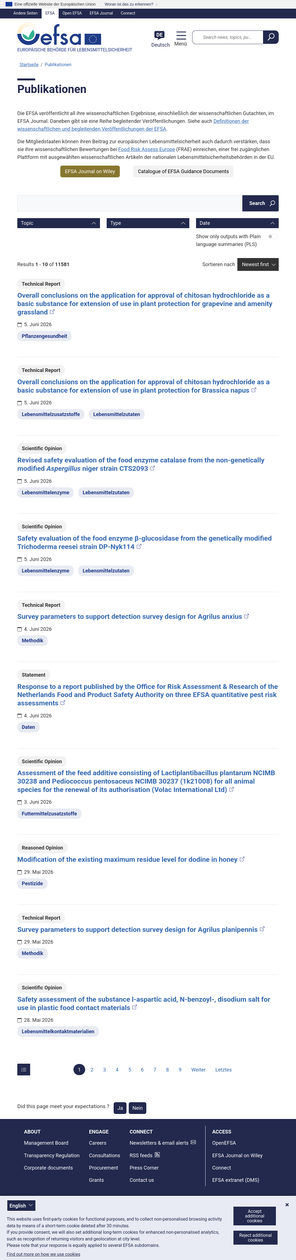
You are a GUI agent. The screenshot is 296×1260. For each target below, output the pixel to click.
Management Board (46, 1143)
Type (115, 223)
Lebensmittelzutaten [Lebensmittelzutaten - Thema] (116, 414)
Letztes (223, 1069)
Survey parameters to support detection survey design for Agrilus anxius (133, 616)
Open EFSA (72, 13)
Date (205, 223)
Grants (96, 1180)
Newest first (255, 264)
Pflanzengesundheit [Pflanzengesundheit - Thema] (44, 336)
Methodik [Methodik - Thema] (32, 640)
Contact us (142, 1180)
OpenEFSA (224, 1143)
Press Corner (144, 1168)
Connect (128, 13)
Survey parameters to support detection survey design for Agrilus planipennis (141, 929)
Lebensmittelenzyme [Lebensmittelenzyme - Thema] (45, 492)
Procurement (103, 1168)
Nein (137, 1108)
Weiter (198, 1069)
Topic (27, 223)
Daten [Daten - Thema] (28, 727)
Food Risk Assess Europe (146, 149)
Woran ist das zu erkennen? (129, 4)
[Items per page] (23, 1069)
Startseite (29, 64)
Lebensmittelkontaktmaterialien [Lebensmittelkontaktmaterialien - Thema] (58, 1031)
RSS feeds (141, 1155)
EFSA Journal (101, 13)
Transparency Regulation (52, 1155)
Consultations (104, 1155)
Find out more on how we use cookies (43, 1254)
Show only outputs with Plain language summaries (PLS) (228, 240)
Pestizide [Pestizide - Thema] (32, 883)
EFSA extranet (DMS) (235, 1180)
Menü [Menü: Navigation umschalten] (179, 44)
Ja (120, 1108)
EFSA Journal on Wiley (90, 171)
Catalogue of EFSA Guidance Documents (183, 171)
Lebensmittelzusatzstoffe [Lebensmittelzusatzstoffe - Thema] (51, 414)
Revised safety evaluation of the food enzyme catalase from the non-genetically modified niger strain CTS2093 (140, 464)
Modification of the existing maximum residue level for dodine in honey (131, 859)
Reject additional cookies (255, 1238)
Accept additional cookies (254, 1216)
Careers (97, 1143)
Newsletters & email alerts (159, 1143)
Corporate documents (48, 1168)
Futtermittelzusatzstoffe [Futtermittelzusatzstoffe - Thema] (49, 814)
